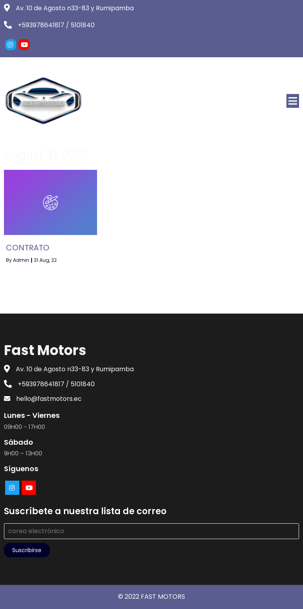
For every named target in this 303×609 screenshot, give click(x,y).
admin (21, 260)
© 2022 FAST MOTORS (151, 596)
